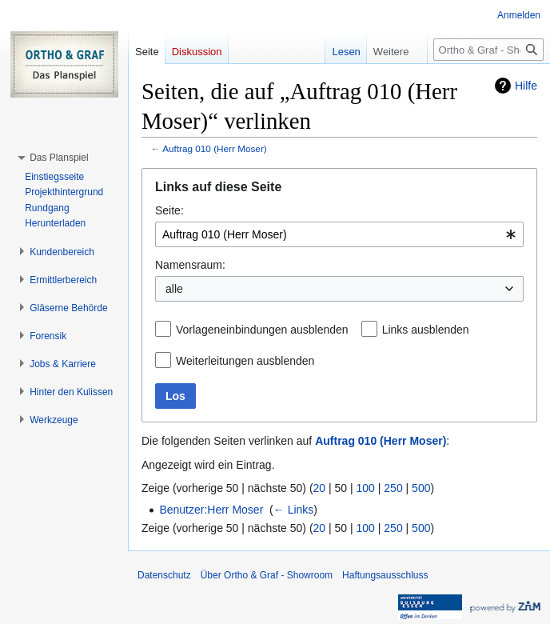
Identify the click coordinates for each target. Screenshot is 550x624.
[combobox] (339, 234)
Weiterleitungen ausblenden (245, 360)
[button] (59, 157)
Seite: (169, 210)
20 (319, 488)
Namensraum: (190, 264)
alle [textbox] (174, 288)
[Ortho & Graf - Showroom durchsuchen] (488, 49)
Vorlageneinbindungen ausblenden (262, 329)
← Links (293, 509)
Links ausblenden (425, 329)
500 (421, 488)
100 (366, 488)
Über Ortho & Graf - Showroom (267, 575)
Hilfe (526, 85)
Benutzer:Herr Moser (211, 509)
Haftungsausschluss (385, 575)
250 (393, 488)
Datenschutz (164, 575)
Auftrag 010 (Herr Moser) (214, 148)
